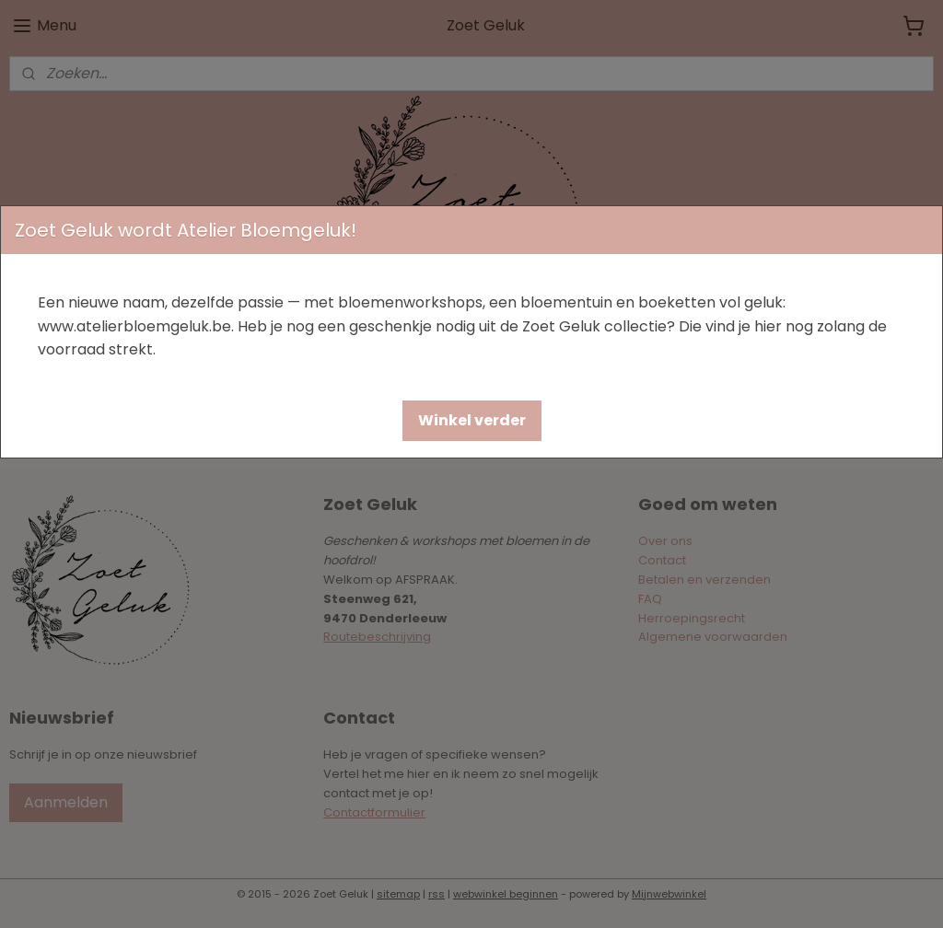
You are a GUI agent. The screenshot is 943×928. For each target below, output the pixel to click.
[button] (471, 420)
